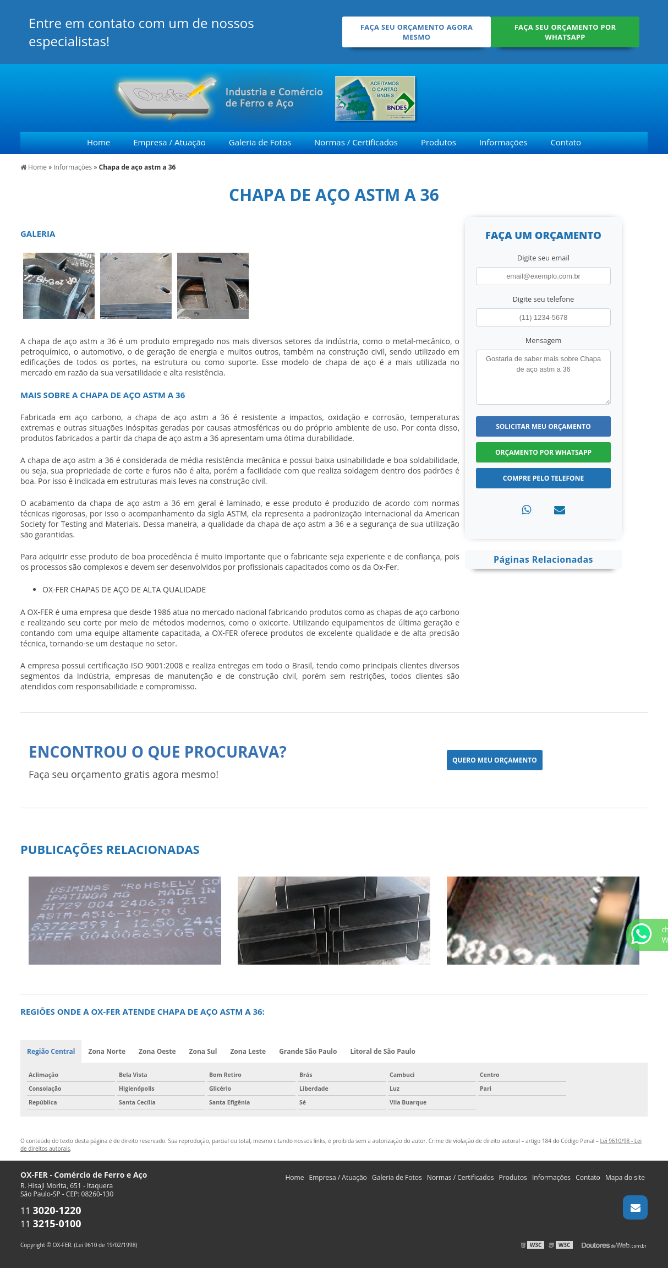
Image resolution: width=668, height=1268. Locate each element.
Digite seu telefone (543, 299)
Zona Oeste (157, 1051)
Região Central (51, 1051)
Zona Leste (248, 1051)
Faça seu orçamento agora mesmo (416, 32)
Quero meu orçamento (494, 760)
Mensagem (543, 340)
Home (98, 142)
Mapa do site (625, 1177)
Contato (565, 142)
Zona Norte (106, 1051)
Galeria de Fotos (260, 142)
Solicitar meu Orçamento (543, 426)
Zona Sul (203, 1051)
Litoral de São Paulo (382, 1051)
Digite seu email (543, 258)
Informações (503, 142)
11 (50, 1211)
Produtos (438, 142)
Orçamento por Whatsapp (543, 452)
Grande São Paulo (308, 1051)
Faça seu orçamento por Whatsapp (565, 32)
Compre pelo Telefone (543, 478)
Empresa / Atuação (169, 142)
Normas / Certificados (356, 142)
